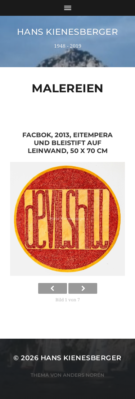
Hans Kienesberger (67, 32)
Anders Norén (83, 375)
